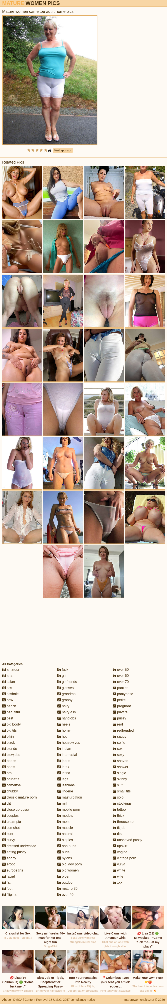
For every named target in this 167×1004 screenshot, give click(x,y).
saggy (119, 736)
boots (8, 767)
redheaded (123, 730)
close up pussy (16, 809)
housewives (68, 742)
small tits (122, 791)
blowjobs (11, 755)
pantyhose (123, 694)
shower (120, 767)
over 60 (121, 676)
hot (62, 736)
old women (68, 870)
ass (7, 688)
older (63, 876)
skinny (120, 779)
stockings (122, 803)
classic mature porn (19, 797)
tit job (119, 828)
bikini (8, 736)
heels (63, 724)
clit (6, 803)
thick (118, 815)
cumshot (11, 828)
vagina (120, 852)
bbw (7, 700)
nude (63, 852)
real (118, 724)
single (119, 773)
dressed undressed (19, 846)
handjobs (66, 718)
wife (118, 876)
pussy (119, 718)
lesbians (66, 785)
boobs (9, 761)
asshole (10, 694)
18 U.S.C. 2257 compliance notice (72, 999)
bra (7, 773)
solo (118, 797)
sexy (118, 755)
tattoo (119, 809)
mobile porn (68, 809)
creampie (11, 821)
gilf (61, 676)
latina (63, 773)
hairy (63, 706)
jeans (63, 761)
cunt (7, 834)
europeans (12, 870)
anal (7, 676)
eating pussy (14, 852)
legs (62, 779)
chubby (10, 791)
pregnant (122, 706)
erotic (8, 864)
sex (117, 749)
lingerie (65, 791)
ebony (9, 858)
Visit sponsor (63, 150)
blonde (9, 749)
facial (8, 876)
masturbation (69, 797)
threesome (123, 821)
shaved (120, 761)
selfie (119, 742)
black (8, 742)
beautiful (11, 712)
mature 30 (67, 888)
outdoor (65, 882)
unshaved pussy (127, 840)
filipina (9, 894)
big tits (9, 730)
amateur (10, 669)
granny (64, 700)
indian (64, 749)
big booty (11, 724)
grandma (66, 694)
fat (6, 882)
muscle (65, 828)
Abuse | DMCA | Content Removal (25, 999)
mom (63, 821)
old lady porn (69, 864)
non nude (66, 846)
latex (63, 767)
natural (64, 834)
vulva (119, 864)
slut (117, 785)
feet (7, 888)
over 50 (121, 669)
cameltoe (11, 785)
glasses (65, 688)
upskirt (120, 846)
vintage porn (124, 858)
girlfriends (67, 682)
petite (119, 700)
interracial (67, 755)
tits (117, 834)
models (65, 815)
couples (10, 815)
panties (120, 688)
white (119, 870)
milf (62, 803)
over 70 (121, 682)
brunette (10, 779)
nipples (65, 840)
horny (63, 730)
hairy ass (66, 712)
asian (8, 682)
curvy (8, 840)
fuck (62, 669)
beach (9, 706)
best (7, 718)
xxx (117, 882)
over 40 (65, 894)
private (120, 712)
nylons (64, 858)
